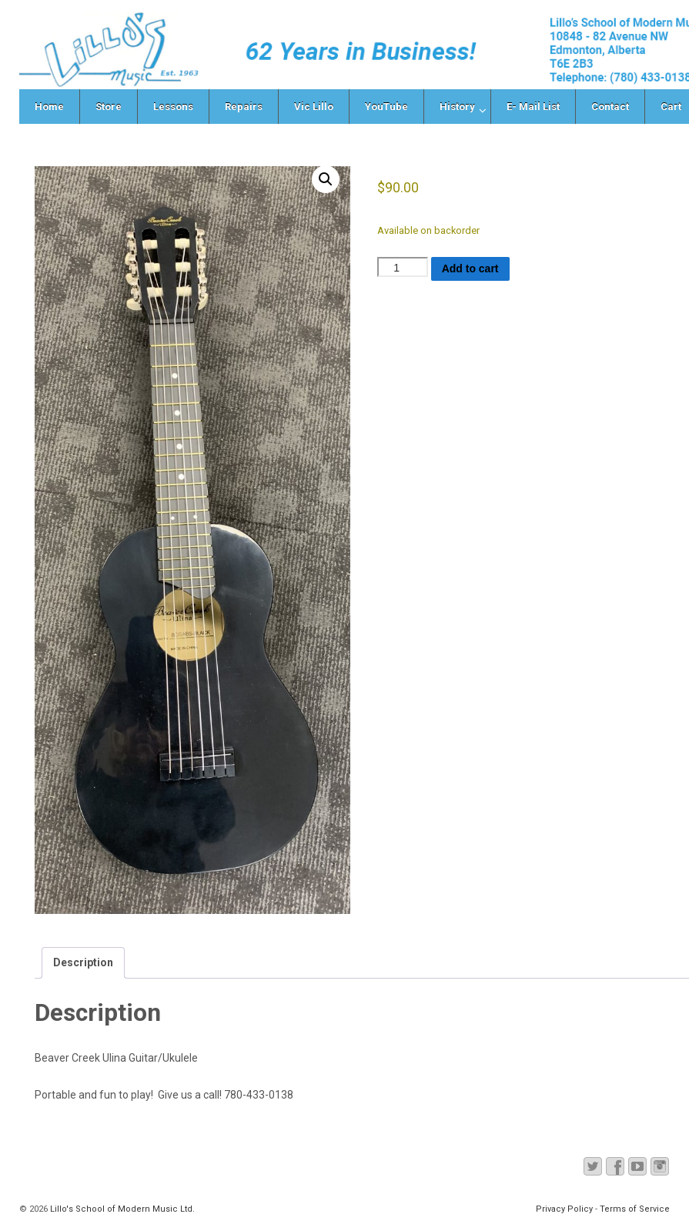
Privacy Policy (564, 1209)
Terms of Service (635, 1209)
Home (49, 106)
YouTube (386, 106)
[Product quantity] (402, 267)
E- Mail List (533, 106)
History (457, 106)
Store (108, 106)
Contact (610, 106)
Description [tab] (83, 962)
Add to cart (470, 268)
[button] (325, 179)
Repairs (244, 106)
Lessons (173, 106)
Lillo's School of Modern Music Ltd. (121, 1209)
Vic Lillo (313, 106)
